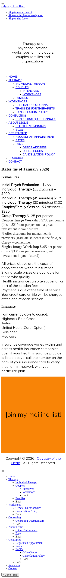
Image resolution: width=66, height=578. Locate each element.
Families (20, 498)
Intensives (28, 488)
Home (11, 476)
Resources (14, 565)
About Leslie (15, 526)
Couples (20, 485)
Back (25, 495)
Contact (12, 568)
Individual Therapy (26, 482)
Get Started (14, 539)
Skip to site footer (18, 18)
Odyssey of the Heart (13, 6)
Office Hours (30, 552)
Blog (18, 533)
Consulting (14, 517)
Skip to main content (20, 12)
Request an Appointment (29, 542)
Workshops (29, 491)
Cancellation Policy (26, 511)
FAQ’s (19, 549)
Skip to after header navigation (25, 15)
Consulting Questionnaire (29, 520)
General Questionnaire (28, 507)
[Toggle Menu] (2, 3)
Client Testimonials (26, 530)
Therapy (13, 479)
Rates (18, 546)
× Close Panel (10, 574)
